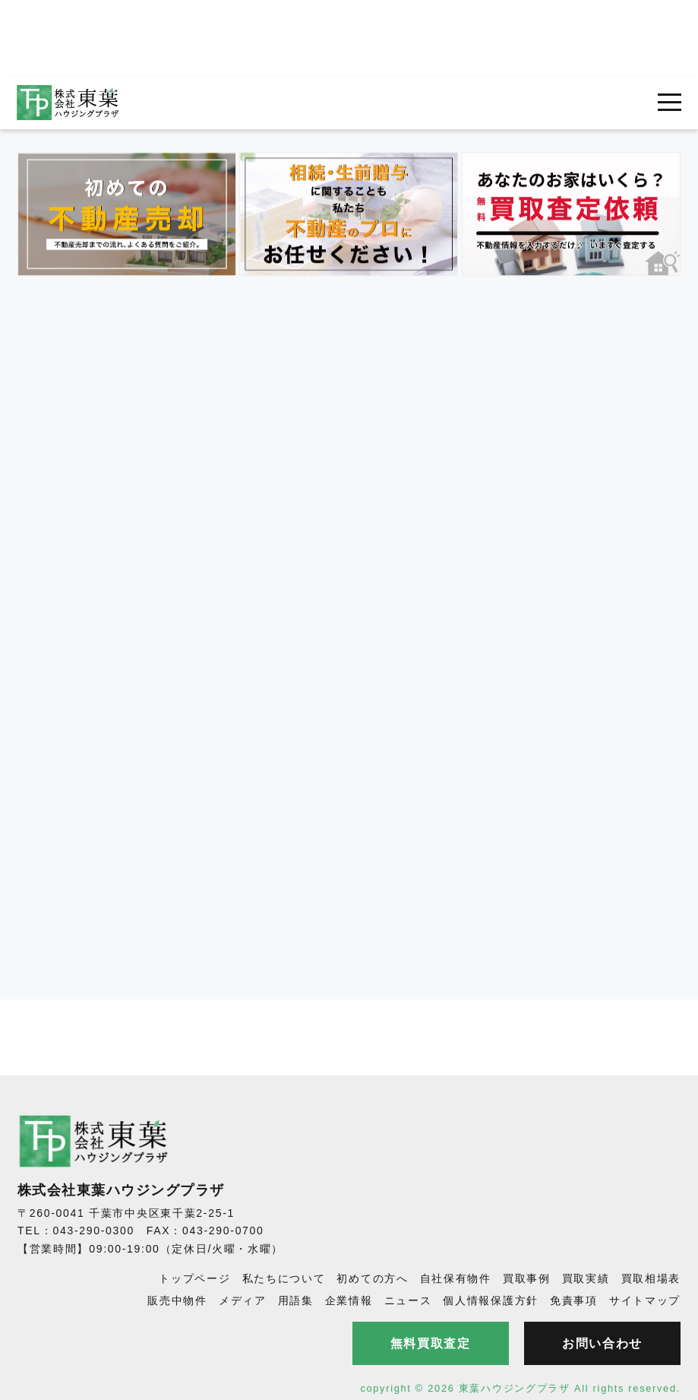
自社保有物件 (455, 1278)
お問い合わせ (602, 1343)
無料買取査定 (430, 1343)
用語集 (296, 1300)
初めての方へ (372, 1278)
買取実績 (586, 1278)
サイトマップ (645, 1300)
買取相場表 (651, 1278)
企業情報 (349, 1300)
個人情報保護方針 (491, 1300)
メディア (243, 1300)
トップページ (194, 1278)
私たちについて (284, 1278)
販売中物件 (177, 1300)
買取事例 (527, 1278)
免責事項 (574, 1300)
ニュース (408, 1300)
